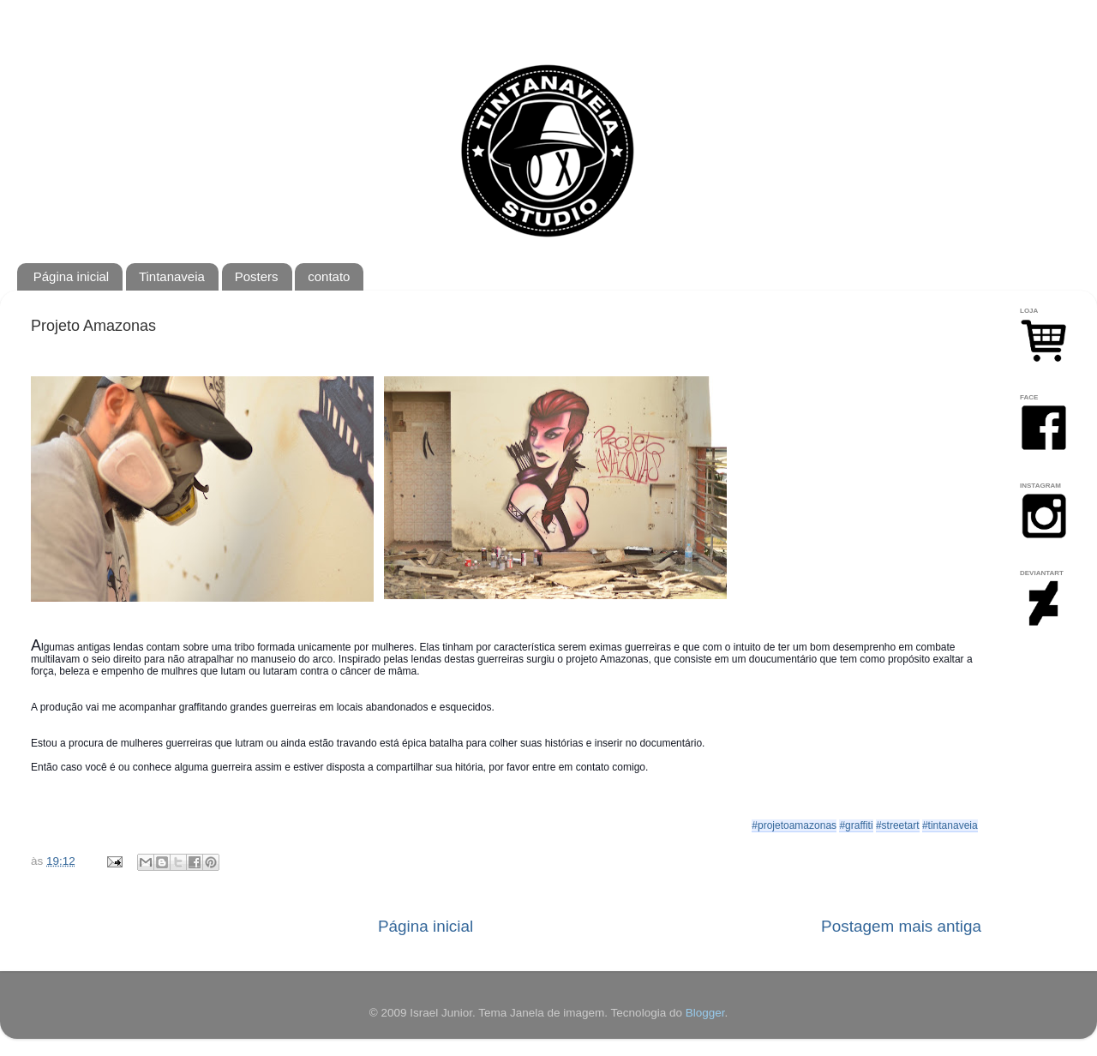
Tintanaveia (172, 276)
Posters (257, 276)
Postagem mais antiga (901, 926)
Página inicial (71, 276)
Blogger (705, 1012)
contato (329, 276)
